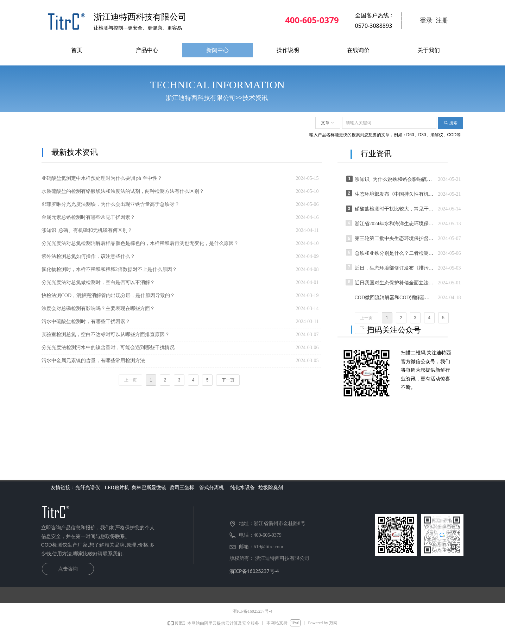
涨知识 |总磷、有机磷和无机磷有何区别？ (87, 230)
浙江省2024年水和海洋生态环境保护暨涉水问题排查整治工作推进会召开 (395, 223)
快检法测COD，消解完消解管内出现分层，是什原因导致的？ (108, 295)
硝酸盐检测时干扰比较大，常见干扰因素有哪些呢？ (395, 209)
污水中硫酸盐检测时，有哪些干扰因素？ (86, 321)
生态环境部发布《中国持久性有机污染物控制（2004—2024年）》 (395, 194)
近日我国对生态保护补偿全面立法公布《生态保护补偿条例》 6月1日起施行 (395, 282)
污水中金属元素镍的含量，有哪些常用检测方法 (93, 360)
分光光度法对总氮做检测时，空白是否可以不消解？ (98, 282)
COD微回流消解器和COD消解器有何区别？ (395, 297)
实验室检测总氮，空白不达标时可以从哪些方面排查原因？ (106, 334)
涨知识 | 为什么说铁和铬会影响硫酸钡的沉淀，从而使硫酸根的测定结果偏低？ (395, 179)
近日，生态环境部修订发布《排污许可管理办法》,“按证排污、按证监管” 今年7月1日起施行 (395, 268)
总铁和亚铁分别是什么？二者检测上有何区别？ (395, 253)
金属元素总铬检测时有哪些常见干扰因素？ (88, 217)
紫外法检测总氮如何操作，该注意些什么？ (88, 256)
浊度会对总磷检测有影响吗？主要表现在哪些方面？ (98, 308)
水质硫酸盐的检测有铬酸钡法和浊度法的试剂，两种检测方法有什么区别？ (123, 191)
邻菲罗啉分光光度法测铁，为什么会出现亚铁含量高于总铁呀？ (110, 204)
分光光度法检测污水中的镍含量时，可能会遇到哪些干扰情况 (108, 347)
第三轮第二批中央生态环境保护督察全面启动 (395, 238)
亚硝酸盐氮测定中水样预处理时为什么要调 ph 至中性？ (102, 178)
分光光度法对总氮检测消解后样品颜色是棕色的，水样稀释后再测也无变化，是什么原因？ (140, 243)
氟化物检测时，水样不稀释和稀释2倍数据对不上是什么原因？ (109, 269)
